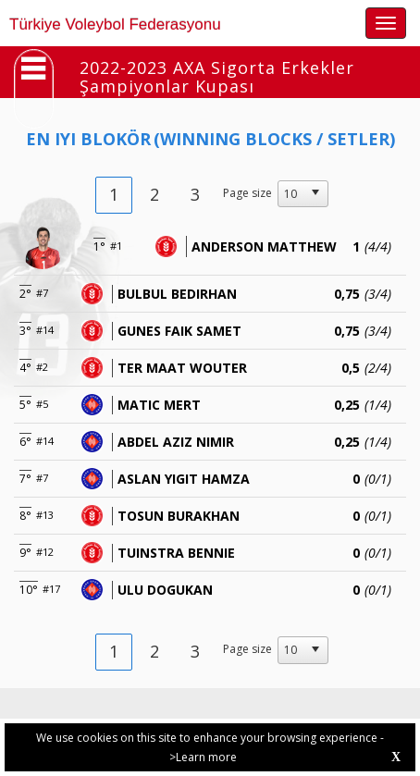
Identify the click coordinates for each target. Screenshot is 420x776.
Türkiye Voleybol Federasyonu (115, 24)
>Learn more (203, 757)
